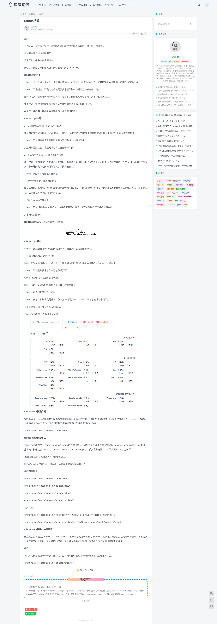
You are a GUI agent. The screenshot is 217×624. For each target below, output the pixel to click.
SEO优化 (160, 201)
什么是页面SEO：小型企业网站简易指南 (176, 101)
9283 (164, 61)
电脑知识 (160, 189)
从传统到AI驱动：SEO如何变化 (172, 87)
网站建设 (179, 185)
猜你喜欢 (178, 115)
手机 (168, 193)
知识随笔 (189, 185)
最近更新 (169, 115)
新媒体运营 (180, 189)
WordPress (170, 197)
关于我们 (123, 4)
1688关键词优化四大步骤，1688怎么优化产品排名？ (181, 166)
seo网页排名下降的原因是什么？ (172, 156)
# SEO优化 (30, 614)
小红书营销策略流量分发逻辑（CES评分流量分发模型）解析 (184, 146)
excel (185, 205)
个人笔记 (54, 4)
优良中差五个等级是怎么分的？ (171, 136)
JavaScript (171, 205)
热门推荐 (160, 115)
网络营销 (186, 181)
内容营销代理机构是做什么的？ (171, 98)
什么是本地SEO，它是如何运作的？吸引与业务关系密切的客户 (177, 105)
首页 (42, 4)
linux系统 (160, 205)
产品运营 (185, 193)
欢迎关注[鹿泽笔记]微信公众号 (171, 141)
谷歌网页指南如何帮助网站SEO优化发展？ (177, 91)
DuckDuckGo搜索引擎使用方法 (171, 121)
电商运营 (170, 189)
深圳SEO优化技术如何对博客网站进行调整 (177, 151)
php (176, 201)
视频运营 (176, 181)
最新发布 (187, 115)
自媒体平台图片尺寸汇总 (169, 160)
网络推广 (170, 185)
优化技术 (67, 4)
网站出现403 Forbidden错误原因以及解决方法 (178, 126)
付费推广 (176, 193)
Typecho (187, 197)
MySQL (183, 201)
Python (169, 201)
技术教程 (95, 4)
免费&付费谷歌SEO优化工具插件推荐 (174, 131)
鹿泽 (33, 27)
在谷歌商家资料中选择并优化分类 (172, 94)
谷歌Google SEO (164, 181)
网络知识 (109, 4)
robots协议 (32, 21)
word (180, 197)
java (179, 205)
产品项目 (81, 4)
